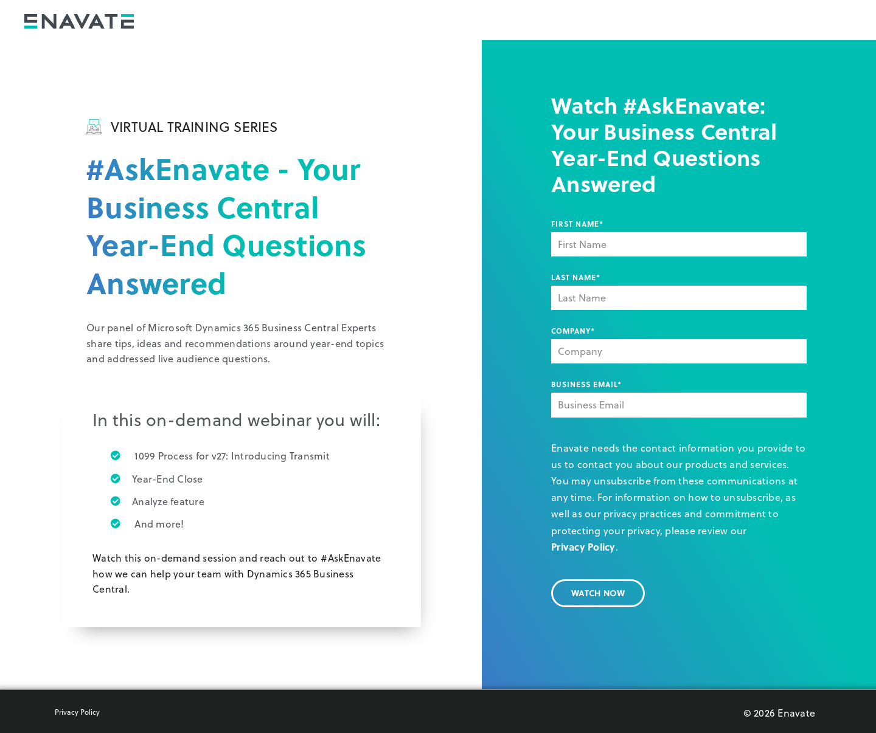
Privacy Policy (583, 547)
